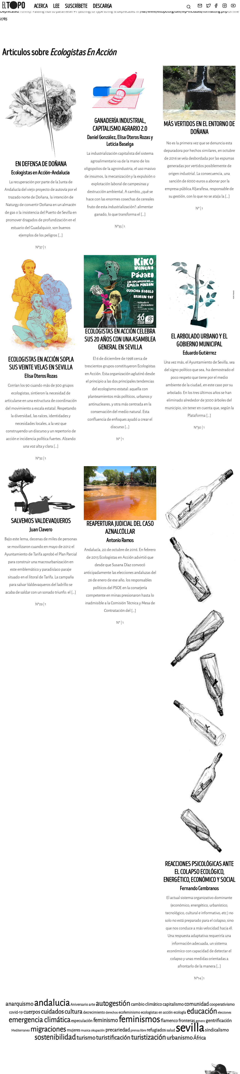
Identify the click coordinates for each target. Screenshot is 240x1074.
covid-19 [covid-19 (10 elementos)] (16, 1012)
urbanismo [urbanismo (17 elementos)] (179, 1037)
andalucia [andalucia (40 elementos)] (52, 1003)
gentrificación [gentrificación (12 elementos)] (219, 1021)
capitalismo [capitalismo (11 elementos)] (173, 1004)
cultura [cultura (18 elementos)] (73, 1012)
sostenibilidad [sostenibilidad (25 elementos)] (55, 1037)
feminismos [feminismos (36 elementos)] (139, 1019)
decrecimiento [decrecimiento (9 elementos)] (94, 1012)
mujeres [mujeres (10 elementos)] (73, 1030)
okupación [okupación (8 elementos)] (98, 1030)
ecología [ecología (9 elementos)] (179, 1012)
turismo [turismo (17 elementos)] (85, 1037)
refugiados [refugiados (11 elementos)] (156, 1030)
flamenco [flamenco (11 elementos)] (169, 1020)
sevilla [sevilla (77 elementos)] (190, 1028)
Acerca (41, 6)
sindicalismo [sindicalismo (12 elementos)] (217, 1030)
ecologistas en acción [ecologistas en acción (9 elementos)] (157, 1012)
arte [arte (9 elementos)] (92, 1004)
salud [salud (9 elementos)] (170, 1030)
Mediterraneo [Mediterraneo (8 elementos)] (20, 1030)
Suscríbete (76, 6)
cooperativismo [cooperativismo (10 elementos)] (222, 1004)
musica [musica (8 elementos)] (85, 1030)
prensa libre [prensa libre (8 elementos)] (138, 1030)
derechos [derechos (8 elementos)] (112, 1012)
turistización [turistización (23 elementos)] (148, 1037)
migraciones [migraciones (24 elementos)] (48, 1029)
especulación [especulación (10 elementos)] (81, 1020)
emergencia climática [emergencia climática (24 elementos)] (39, 1019)
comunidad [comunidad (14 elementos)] (196, 1004)
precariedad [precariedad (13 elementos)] (117, 1030)
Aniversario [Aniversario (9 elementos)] (79, 1004)
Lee (56, 6)
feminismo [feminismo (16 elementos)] (105, 1020)
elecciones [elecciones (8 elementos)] (224, 1012)
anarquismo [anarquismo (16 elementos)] (19, 1004)
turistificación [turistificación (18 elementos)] (113, 1037)
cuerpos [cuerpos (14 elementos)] (31, 1012)
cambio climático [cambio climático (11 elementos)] (146, 1004)
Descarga (102, 6)
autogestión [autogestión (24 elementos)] (113, 1003)
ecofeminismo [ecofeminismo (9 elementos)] (129, 1012)
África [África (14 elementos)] (199, 1038)
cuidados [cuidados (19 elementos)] (52, 1012)
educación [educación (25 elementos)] (202, 1011)
